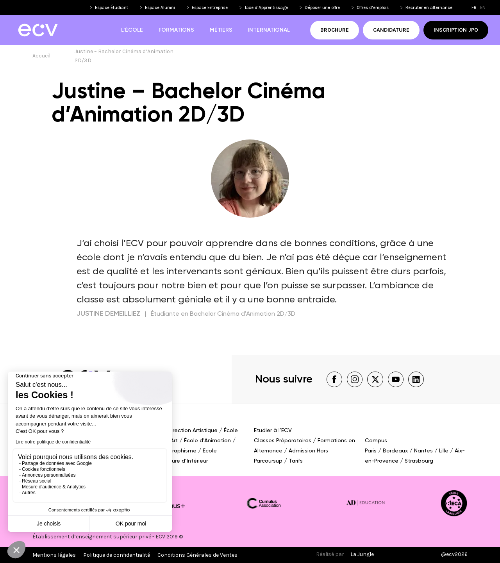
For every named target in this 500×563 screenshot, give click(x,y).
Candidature (391, 30)
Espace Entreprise (210, 7)
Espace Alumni (160, 7)
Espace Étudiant (111, 7)
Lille (443, 451)
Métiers (221, 30)
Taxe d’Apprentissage (266, 7)
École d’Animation (207, 440)
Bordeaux (395, 451)
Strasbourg (419, 461)
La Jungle (362, 554)
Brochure (334, 30)
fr (474, 7)
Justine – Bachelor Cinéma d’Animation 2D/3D (125, 56)
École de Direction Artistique (180, 430)
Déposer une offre (322, 7)
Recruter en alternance (428, 7)
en (483, 7)
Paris (371, 451)
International (269, 30)
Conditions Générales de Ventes (197, 555)
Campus (376, 440)
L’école (132, 30)
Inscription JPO (456, 30)
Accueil (41, 55)
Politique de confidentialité (116, 555)
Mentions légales (54, 555)
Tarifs (296, 461)
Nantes (423, 451)
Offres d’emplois (373, 7)
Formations (176, 30)
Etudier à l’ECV (273, 430)
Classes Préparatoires (282, 440)
